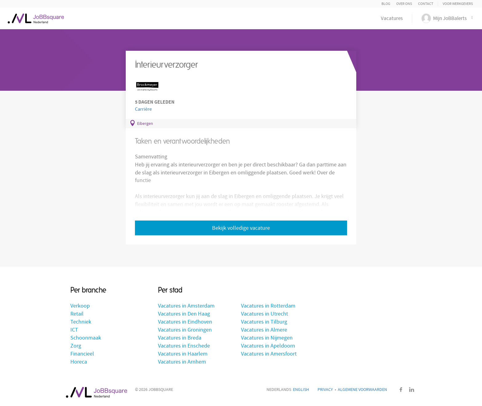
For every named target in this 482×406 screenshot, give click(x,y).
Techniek (80, 321)
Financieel (82, 353)
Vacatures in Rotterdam (268, 305)
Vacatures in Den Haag (184, 313)
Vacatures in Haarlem (182, 353)
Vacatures (392, 18)
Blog (385, 4)
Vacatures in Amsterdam (186, 305)
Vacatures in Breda (179, 337)
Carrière (143, 109)
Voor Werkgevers (458, 4)
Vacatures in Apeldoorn (268, 345)
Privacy (325, 389)
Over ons (404, 4)
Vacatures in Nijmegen (267, 337)
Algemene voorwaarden (362, 389)
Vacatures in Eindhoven (185, 321)
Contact (425, 4)
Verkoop (80, 305)
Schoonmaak (85, 337)
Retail (77, 313)
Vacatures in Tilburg (264, 321)
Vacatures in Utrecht (264, 313)
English (301, 389)
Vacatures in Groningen (185, 329)
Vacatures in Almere (264, 329)
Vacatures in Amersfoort (269, 353)
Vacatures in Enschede (184, 345)
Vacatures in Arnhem (182, 361)
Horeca (78, 361)
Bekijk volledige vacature (241, 228)
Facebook (400, 389)
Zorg (75, 345)
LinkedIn (411, 389)
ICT (74, 329)
